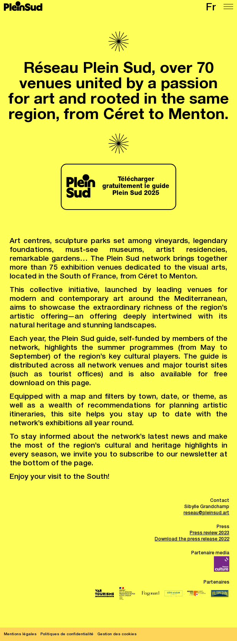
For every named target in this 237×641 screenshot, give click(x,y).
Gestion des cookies (117, 634)
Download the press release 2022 (192, 539)
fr (211, 8)
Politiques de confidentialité (66, 634)
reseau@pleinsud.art (206, 513)
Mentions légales (20, 634)
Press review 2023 (209, 533)
